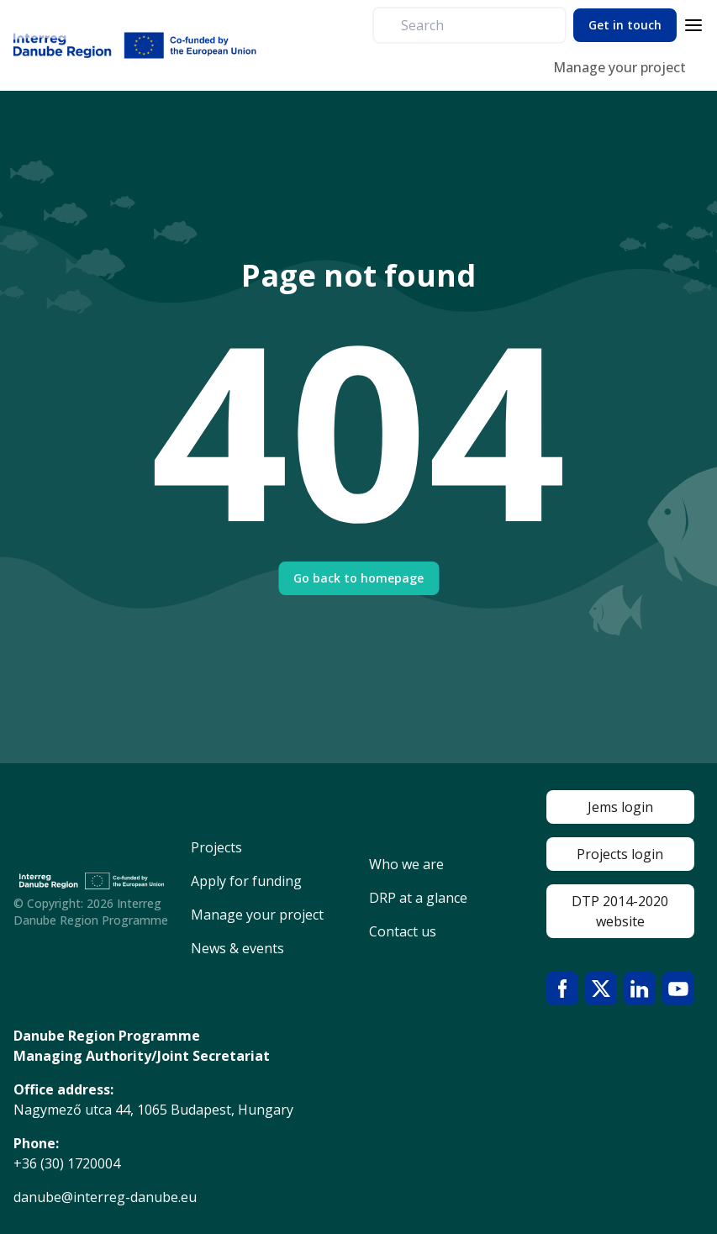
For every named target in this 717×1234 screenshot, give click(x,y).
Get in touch (625, 25)
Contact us (402, 931)
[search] (476, 25)
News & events (237, 948)
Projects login (620, 854)
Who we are (406, 864)
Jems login (620, 807)
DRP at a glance (418, 898)
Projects (216, 847)
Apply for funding (246, 881)
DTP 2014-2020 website (620, 911)
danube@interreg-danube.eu (105, 1197)
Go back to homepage (358, 578)
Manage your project (619, 67)
